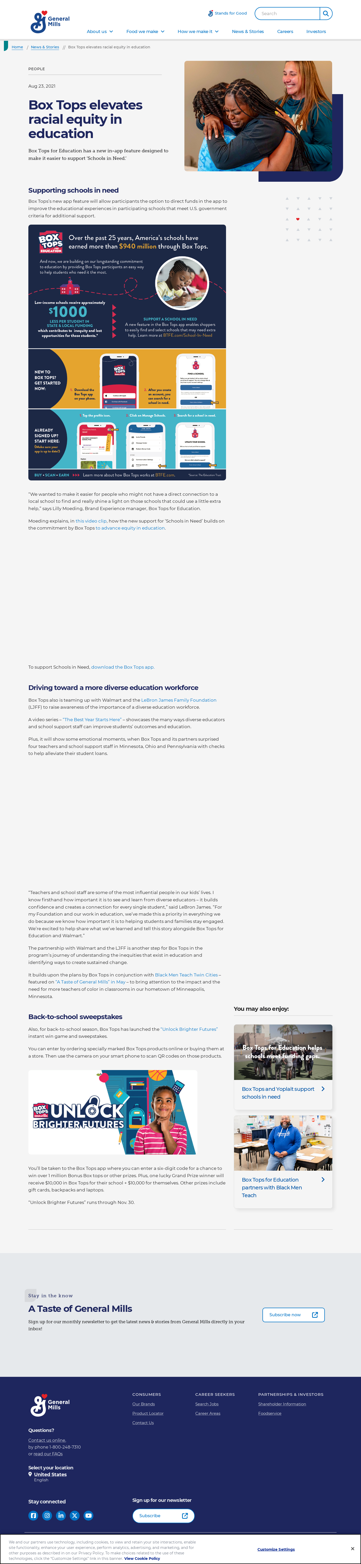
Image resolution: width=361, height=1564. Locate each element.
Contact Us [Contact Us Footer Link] (143, 1422)
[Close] (352, 1548)
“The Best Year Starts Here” (93, 719)
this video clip (91, 521)
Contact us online (46, 1440)
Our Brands (143, 1404)
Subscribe (149, 1515)
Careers (285, 31)
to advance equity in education (130, 528)
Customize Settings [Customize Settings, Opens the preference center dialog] (276, 1549)
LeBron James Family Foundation (179, 700)
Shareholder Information (282, 1404)
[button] (326, 13)
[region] (180, 1549)
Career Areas (207, 1413)
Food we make (142, 31)
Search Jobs (206, 1404)
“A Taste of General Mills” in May (90, 982)
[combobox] (287, 13)
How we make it (195, 31)
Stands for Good (231, 13)
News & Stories (248, 31)
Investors (316, 31)
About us (97, 31)
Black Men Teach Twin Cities (186, 975)
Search (269, 13)
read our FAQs (48, 1453)
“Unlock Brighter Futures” (189, 1029)
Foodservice (269, 1413)
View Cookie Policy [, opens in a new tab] (142, 1558)
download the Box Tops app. (123, 667)
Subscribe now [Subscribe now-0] (285, 1314)
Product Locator (148, 1413)
